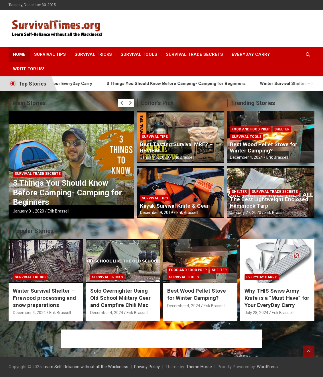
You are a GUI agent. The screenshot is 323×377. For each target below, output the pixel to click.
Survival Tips (50, 54)
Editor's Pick (157, 103)
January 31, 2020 (28, 211)
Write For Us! (28, 69)
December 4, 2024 (246, 157)
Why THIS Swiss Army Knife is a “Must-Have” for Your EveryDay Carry (277, 297)
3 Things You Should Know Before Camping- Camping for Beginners (182, 83)
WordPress (267, 366)
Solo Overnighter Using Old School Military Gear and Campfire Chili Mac (120, 297)
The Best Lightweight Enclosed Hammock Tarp (269, 202)
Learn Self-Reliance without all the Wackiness (85, 366)
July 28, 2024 (256, 312)
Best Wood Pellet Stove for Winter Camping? (263, 147)
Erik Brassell (58, 211)
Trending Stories (253, 103)
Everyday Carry (251, 54)
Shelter (281, 129)
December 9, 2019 (156, 212)
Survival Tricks (93, 54)
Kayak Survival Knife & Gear (174, 206)
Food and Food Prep (250, 129)
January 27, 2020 (245, 212)
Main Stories (29, 103)
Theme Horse (199, 366)
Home (19, 54)
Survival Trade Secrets (194, 54)
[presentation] (122, 103)
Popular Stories (33, 230)
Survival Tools (139, 54)
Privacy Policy (147, 366)
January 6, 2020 (154, 157)
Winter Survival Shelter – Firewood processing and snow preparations (44, 297)
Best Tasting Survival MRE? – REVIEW (176, 147)
